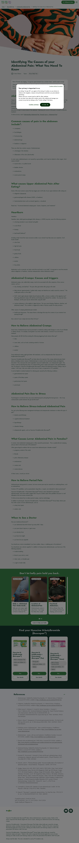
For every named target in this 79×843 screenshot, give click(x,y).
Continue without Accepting (56, 86)
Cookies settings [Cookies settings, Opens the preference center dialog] (34, 104)
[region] (40, 96)
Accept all (45, 105)
